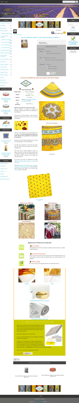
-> (6, 30)
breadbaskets (16, 166)
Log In (6, 1)
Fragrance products (6, 72)
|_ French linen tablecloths (6, 45)
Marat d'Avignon (6, 28)
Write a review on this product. (6, 123)
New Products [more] (5, 89)
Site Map (2, 173)
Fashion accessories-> (6, 64)
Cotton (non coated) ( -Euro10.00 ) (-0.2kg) (53, 53)
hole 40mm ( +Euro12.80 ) (52, 66)
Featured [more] (5, 129)
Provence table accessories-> (6, 53)
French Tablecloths (19, 19)
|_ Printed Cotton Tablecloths (6, 40)
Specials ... (2, 77)
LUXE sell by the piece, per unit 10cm (39, 319)
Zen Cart (48, 401)
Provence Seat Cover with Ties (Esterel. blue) (6, 137)
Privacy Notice (3, 165)
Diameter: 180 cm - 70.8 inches (50, 57)
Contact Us (2, 171)
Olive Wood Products (6, 69)
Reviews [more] (6, 118)
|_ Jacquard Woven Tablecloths (6, 36)
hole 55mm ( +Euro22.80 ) (52, 68)
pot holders (35, 165)
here (32, 103)
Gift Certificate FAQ (4, 176)
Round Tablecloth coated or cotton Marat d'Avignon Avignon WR (6, 96)
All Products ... (3, 85)
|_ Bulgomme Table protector (6, 34)
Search (73, 20)
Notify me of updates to (73, 40)
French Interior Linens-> (6, 59)
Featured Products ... (4, 82)
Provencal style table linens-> (6, 50)
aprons (31, 165)
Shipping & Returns (4, 163)
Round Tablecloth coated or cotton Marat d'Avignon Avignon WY (6, 108)
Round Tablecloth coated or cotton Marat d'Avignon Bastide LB (26, 376)
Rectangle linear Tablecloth (30, 99)
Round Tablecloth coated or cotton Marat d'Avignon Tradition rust (52, 376)
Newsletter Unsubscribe (4, 179)
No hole (49, 64)
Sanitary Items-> (6, 61)
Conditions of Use (3, 168)
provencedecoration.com (39, 401)
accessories (16, 169)
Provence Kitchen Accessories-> (6, 56)
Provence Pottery (6, 67)
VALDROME (6, 25)
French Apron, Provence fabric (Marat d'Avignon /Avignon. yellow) (6, 150)
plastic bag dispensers (25, 166)
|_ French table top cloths (6, 48)
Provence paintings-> (6, 74)
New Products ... (3, 80)
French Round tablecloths (28, 19)
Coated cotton (48, 51)
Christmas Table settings (6, 22)
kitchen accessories (22, 165)
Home (2, 1)
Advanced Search (73, 30)
